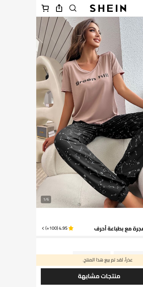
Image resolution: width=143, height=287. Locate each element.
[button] (21, 228)
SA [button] (117, 245)
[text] (128, 216)
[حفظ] (132, 276)
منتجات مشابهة (63, 276)
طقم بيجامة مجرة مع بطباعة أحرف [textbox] (98, 228)
